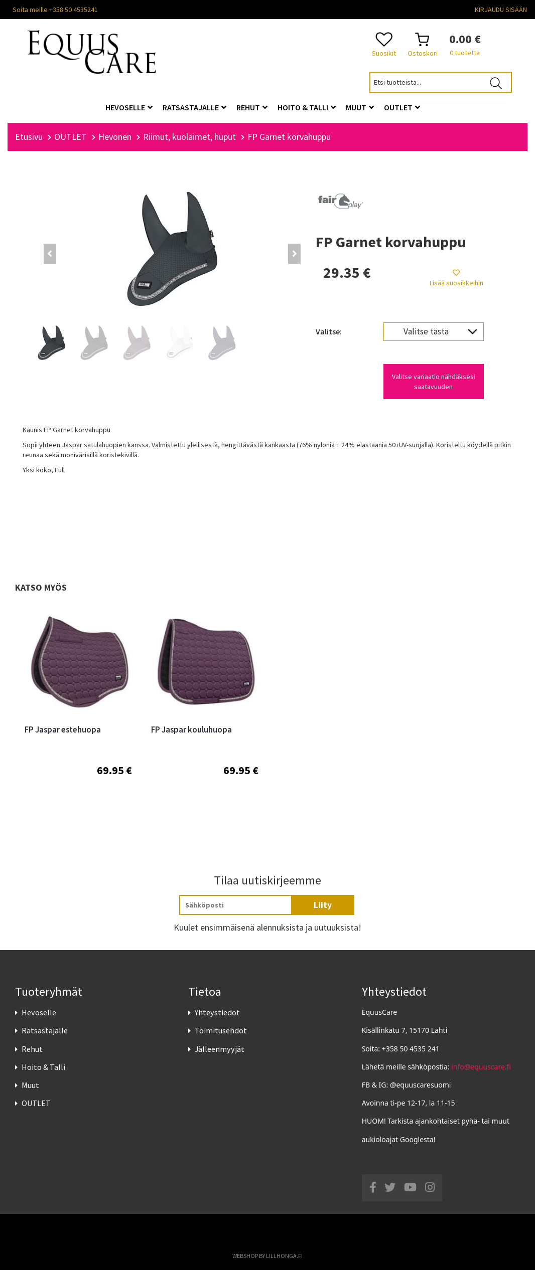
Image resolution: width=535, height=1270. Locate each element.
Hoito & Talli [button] (307, 107)
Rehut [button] (252, 107)
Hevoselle (39, 1012)
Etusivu (29, 136)
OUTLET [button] (402, 107)
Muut (30, 1085)
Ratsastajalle (45, 1030)
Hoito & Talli (43, 1067)
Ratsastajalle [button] (194, 107)
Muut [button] (360, 107)
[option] (78, 714)
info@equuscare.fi (481, 1066)
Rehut (32, 1049)
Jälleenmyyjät (219, 1049)
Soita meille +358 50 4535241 (55, 9)
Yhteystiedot (217, 1012)
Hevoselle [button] (129, 107)
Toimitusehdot (221, 1030)
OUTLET (36, 1103)
